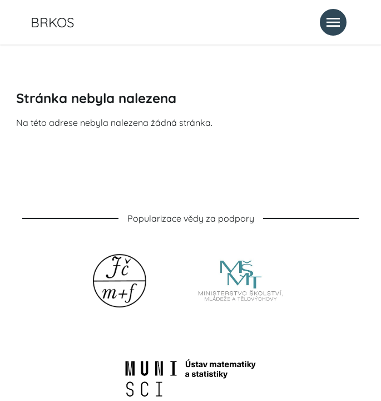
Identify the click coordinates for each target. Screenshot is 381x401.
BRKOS (52, 22)
